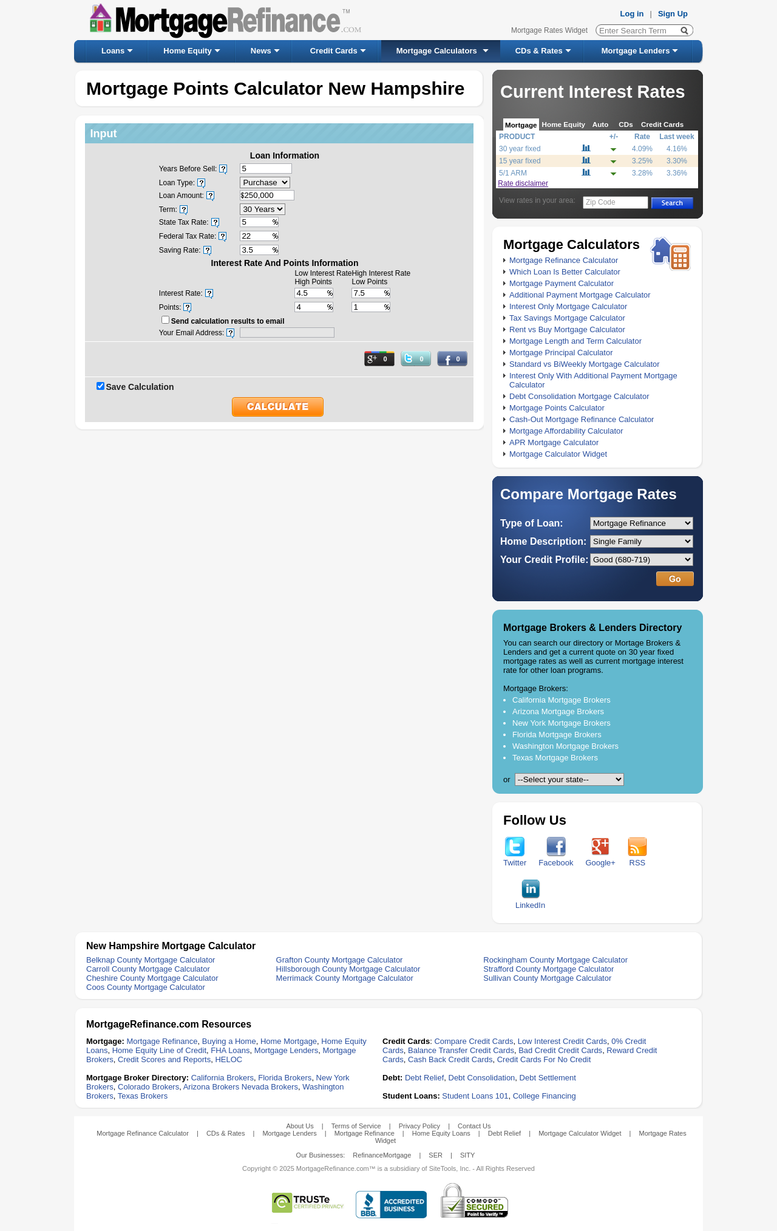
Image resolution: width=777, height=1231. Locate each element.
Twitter (514, 859)
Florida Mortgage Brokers (557, 734)
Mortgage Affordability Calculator (566, 430)
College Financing (544, 1095)
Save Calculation (140, 387)
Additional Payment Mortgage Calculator (580, 294)
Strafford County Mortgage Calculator (548, 969)
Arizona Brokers (211, 1086)
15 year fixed (520, 161)
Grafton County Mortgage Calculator (339, 959)
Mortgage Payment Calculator (561, 283)
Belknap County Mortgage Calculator (150, 959)
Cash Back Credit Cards (450, 1059)
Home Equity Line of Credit (159, 1050)
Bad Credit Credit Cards (560, 1050)
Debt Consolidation (482, 1077)
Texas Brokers (143, 1095)
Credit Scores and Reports (164, 1059)
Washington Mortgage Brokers (565, 746)
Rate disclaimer (523, 183)
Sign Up (673, 13)
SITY (467, 1155)
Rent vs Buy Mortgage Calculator (567, 329)
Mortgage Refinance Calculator (563, 260)
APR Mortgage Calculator (554, 442)
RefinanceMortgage (382, 1155)
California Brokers (222, 1077)
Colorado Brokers (148, 1086)
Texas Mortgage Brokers (555, 757)
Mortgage (521, 125)
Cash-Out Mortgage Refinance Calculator (581, 419)
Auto (600, 124)
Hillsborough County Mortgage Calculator (348, 969)
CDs (626, 124)
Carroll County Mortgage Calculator (148, 969)
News (261, 50)
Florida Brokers (284, 1077)
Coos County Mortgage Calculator (145, 987)
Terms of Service (356, 1126)
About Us (299, 1126)
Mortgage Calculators (436, 50)
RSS (637, 859)
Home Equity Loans (441, 1133)
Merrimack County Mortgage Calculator (344, 978)
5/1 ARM (513, 173)
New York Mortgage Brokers (561, 723)
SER (436, 1155)
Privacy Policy (419, 1126)
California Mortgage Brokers (561, 699)
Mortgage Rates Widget (549, 30)
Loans (112, 50)
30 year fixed (520, 149)
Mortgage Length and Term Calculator (575, 341)
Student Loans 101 (475, 1095)
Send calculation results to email (228, 321)
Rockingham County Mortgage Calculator (555, 959)
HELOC (228, 1059)
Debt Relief (424, 1077)
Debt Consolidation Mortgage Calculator (579, 396)
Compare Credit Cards (473, 1041)
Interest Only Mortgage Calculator (568, 306)
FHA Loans (230, 1050)
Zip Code (601, 202)
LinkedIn (530, 901)
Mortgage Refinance (161, 1041)
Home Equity (187, 50)
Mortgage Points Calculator (557, 407)
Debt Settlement (548, 1077)
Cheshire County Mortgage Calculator (152, 978)
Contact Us (474, 1126)
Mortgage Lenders (636, 50)
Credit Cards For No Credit (544, 1059)
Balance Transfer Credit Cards (461, 1050)
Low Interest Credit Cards (562, 1041)
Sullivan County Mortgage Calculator (547, 978)
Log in (632, 13)
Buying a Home (229, 1041)
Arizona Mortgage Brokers (558, 711)
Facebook (555, 859)
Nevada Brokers (270, 1086)
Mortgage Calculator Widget (558, 454)
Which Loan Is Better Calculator (564, 271)
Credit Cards (334, 50)
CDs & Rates (539, 50)
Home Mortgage (288, 1041)
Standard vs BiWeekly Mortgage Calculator (584, 364)
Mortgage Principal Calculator (561, 352)
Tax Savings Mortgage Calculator (567, 317)
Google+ (600, 859)
